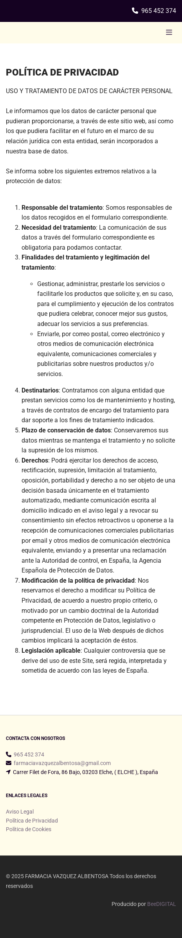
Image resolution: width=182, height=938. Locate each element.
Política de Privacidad (32, 820)
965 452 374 (158, 10)
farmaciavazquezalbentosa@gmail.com (62, 763)
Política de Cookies (28, 829)
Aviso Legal (20, 811)
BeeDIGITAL (161, 904)
